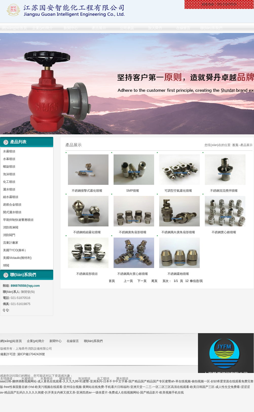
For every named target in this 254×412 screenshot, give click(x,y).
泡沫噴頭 (9, 174)
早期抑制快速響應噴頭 (18, 220)
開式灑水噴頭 (12, 212)
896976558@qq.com (25, 286)
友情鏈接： (7, 378)
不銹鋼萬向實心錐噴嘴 (132, 274)
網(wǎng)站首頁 (14, 28)
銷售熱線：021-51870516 (219, 4)
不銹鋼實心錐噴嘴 (224, 232)
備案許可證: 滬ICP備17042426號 (22, 354)
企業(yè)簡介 (42, 28)
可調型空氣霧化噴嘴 (178, 190)
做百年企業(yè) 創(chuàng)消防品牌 (127, 83)
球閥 (6, 265)
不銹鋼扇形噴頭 (87, 274)
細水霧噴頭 (10, 197)
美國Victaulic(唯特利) (17, 258)
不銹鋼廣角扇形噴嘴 (132, 232)
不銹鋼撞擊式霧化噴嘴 (87, 190)
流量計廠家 (10, 242)
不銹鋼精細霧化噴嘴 (87, 232)
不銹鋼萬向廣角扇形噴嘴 (178, 232)
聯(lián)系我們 (211, 28)
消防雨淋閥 (10, 227)
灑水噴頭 (9, 189)
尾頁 (154, 281)
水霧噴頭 (9, 151)
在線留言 (183, 28)
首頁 (235, 145)
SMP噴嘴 (132, 190)
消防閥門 (9, 235)
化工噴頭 (9, 182)
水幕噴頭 (9, 159)
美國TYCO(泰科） (15, 250)
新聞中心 (71, 28)
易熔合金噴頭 (12, 204)
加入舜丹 (155, 28)
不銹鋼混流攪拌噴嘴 (224, 190)
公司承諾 (127, 28)
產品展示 (99, 28)
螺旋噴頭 (9, 166)
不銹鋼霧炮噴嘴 (178, 274)
